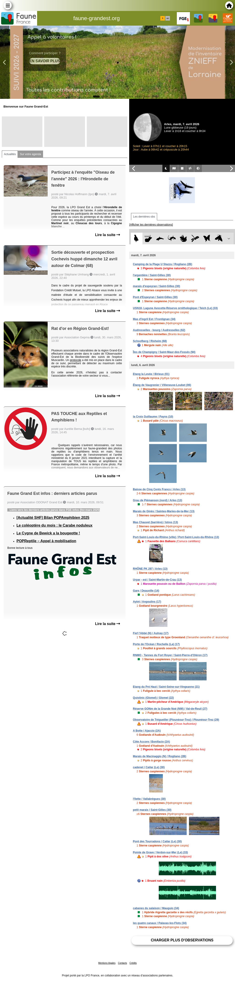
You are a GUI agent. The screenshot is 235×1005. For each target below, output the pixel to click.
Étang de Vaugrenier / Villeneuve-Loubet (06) (162, 385)
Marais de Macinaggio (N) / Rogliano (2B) (159, 756)
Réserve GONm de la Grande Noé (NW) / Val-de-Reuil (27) (170, 708)
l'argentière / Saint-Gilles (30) (152, 275)
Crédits (133, 963)
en (168, 18)
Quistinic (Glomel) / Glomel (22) (153, 697)
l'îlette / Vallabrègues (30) (149, 798)
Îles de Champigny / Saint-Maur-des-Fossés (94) (164, 352)
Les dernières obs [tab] (144, 216)
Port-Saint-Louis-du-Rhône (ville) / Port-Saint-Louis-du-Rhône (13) (176, 537)
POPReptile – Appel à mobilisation (46, 541)
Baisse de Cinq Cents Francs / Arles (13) (159, 489)
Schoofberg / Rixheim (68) (150, 341)
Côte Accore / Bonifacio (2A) (151, 741)
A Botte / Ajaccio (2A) (147, 730)
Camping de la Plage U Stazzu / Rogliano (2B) (162, 264)
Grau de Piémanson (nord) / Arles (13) (157, 500)
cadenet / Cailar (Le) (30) (149, 767)
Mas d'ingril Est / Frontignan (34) (154, 319)
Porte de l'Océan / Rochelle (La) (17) (156, 644)
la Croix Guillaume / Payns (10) (153, 416)
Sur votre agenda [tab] (30, 154)
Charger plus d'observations (182, 940)
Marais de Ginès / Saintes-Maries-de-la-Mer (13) (163, 511)
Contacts (122, 963)
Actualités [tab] (10, 154)
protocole (75, 360)
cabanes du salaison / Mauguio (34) (156, 908)
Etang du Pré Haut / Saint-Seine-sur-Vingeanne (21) (166, 686)
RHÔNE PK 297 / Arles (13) (150, 568)
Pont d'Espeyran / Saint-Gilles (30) (155, 297)
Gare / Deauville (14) (146, 590)
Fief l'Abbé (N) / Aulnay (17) (150, 633)
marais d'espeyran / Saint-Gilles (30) (156, 286)
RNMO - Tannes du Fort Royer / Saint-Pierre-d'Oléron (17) (170, 655)
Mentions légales (106, 963)
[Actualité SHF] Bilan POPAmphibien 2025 (52, 518)
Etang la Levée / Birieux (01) (151, 374)
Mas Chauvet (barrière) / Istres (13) (155, 522)
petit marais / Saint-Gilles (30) (152, 809)
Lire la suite (107, 235)
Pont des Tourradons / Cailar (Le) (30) (157, 841)
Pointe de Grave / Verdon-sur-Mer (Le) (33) (160, 852)
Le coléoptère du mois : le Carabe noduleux (54, 525)
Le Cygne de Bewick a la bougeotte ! (48, 533)
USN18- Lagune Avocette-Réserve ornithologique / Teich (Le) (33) (175, 308)
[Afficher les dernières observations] (151, 224)
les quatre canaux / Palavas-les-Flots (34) (159, 923)
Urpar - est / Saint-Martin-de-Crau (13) (157, 579)
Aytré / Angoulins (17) (147, 601)
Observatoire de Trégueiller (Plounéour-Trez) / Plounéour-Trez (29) (176, 719)
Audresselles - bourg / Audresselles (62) (159, 330)
